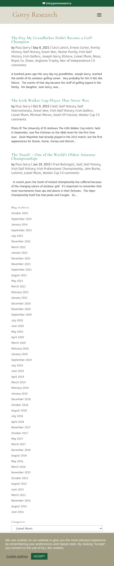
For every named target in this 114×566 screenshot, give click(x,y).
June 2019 (17, 371)
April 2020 (17, 337)
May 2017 (17, 438)
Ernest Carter (79, 48)
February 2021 (20, 292)
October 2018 (19, 405)
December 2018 (21, 399)
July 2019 (17, 365)
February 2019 (20, 387)
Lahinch (16, 173)
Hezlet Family (67, 52)
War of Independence (75, 61)
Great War (48, 52)
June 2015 (17, 489)
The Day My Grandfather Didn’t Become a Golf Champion (51, 39)
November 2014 (21, 500)
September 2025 (21, 219)
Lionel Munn (82, 56)
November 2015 (21, 472)
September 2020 (21, 314)
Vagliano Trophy (46, 61)
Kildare (67, 56)
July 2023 (17, 235)
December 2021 (21, 258)
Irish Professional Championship (60, 169)
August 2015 (19, 483)
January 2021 (19, 297)
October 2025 (19, 213)
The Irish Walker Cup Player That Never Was (50, 100)
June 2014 (17, 511)
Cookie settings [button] (17, 556)
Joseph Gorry (51, 56)
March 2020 (18, 342)
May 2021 (17, 280)
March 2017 (18, 444)
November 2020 (21, 309)
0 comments (70, 173)
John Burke (92, 169)
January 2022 (19, 252)
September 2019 (21, 359)
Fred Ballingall (64, 164)
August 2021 (19, 275)
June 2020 (17, 326)
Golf (54, 106)
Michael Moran (41, 115)
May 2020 (17, 331)
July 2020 (17, 320)
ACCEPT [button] (39, 556)
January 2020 (19, 354)
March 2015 (18, 495)
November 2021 (21, 264)
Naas (97, 56)
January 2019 (19, 393)
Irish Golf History (62, 111)
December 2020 (21, 303)
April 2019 (17, 376)
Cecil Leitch (60, 48)
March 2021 (18, 286)
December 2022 (21, 241)
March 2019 (18, 382)
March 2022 (18, 247)
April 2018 (17, 421)
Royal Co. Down (22, 61)
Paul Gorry (22, 48)
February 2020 (20, 348)
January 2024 (19, 224)
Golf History (31, 52)
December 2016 (21, 450)
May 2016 (17, 461)
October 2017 (19, 433)
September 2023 (21, 230)
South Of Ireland (65, 115)
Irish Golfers (31, 56)
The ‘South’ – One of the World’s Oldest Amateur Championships (53, 156)
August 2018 (19, 410)
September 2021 (21, 269)
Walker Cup (87, 115)
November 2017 (21, 427)
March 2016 (18, 466)
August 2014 (19, 506)
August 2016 (19, 455)
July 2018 (17, 416)
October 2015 (19, 478)
